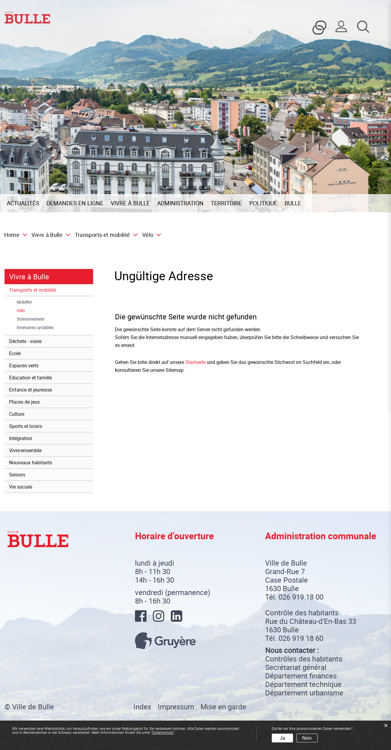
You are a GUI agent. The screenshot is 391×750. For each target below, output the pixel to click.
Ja (282, 738)
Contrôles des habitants (303, 659)
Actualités (23, 203)
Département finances (301, 676)
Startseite (195, 362)
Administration (180, 203)
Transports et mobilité (32, 290)
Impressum (176, 706)
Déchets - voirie (25, 341)
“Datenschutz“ (162, 732)
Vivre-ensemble (25, 450)
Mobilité (24, 302)
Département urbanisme (304, 693)
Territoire (226, 203)
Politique (263, 203)
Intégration (20, 438)
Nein (307, 738)
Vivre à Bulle (130, 203)
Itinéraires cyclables (35, 327)
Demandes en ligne (74, 203)
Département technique (303, 684)
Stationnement (31, 319)
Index (142, 706)
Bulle (293, 203)
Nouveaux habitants (30, 462)
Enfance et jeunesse (30, 389)
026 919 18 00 (300, 597)
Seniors (17, 474)
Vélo (33, 310)
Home (11, 234)
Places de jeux (24, 402)
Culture (16, 414)
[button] (49, 234)
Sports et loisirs (25, 426)
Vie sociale (20, 486)
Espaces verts (24, 365)
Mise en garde (223, 706)
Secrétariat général (295, 667)
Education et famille (30, 377)
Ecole (15, 353)
